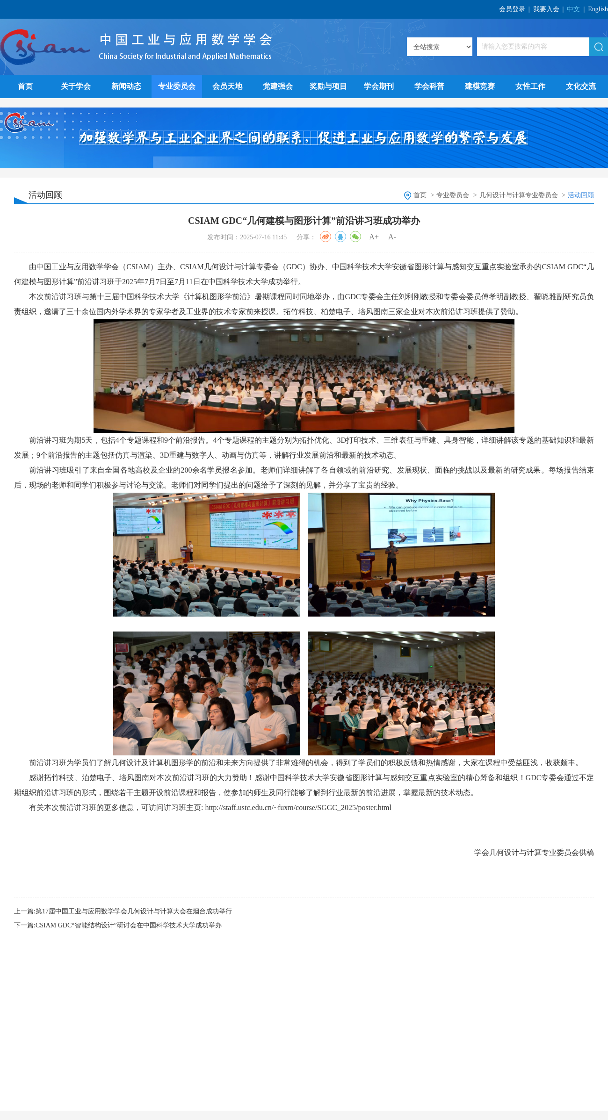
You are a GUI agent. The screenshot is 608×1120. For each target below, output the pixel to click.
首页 (25, 86)
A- (392, 237)
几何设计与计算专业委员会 (518, 195)
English (598, 9)
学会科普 (429, 86)
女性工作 (530, 86)
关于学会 (76, 86)
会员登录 (512, 9)
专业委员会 (176, 86)
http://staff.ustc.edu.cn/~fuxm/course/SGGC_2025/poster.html (298, 807)
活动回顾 (581, 195)
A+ (374, 237)
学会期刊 (379, 86)
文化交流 (581, 86)
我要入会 (546, 9)
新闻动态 (126, 86)
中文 (573, 9)
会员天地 (227, 86)
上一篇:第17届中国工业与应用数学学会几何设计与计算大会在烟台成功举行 (123, 911)
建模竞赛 (480, 86)
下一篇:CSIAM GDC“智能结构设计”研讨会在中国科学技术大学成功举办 (118, 925)
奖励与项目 (328, 86)
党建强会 (278, 86)
